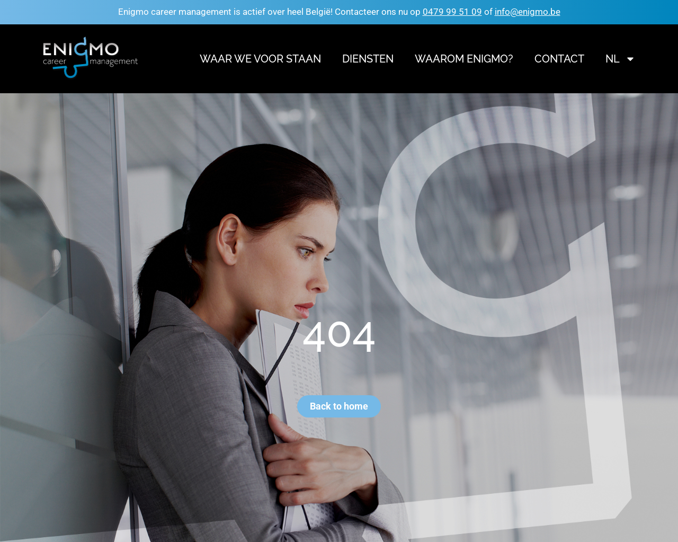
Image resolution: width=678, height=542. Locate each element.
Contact (559, 58)
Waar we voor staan (260, 58)
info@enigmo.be (527, 11)
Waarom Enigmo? (464, 58)
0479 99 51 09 (452, 11)
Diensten (368, 58)
